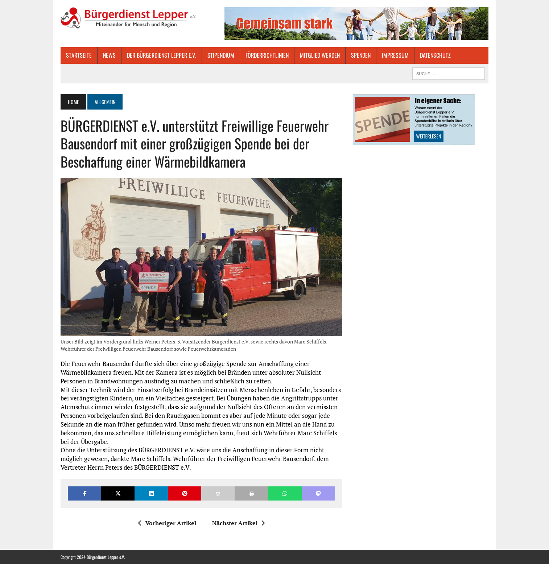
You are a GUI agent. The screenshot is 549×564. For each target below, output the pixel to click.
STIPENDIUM (220, 55)
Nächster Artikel (238, 523)
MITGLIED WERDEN (320, 55)
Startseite (79, 55)
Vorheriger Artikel (167, 523)
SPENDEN (361, 55)
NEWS (109, 55)
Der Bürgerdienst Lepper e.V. (161, 55)
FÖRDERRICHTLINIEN (267, 55)
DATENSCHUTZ (435, 55)
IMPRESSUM (395, 55)
